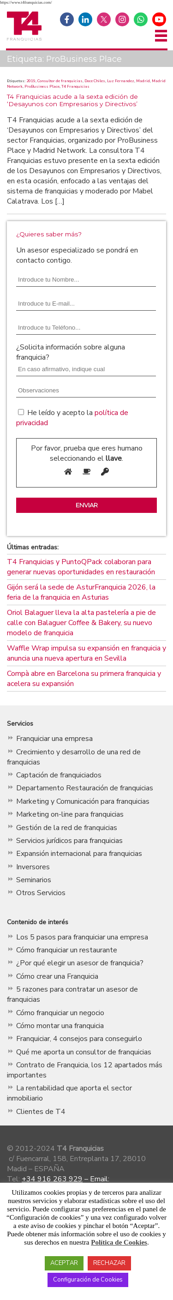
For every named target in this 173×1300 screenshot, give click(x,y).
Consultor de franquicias (60, 81)
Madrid (143, 81)
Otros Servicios (41, 893)
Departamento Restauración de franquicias (84, 788)
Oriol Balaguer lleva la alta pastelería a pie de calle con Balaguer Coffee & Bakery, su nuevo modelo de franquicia (81, 623)
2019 (31, 81)
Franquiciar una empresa (54, 739)
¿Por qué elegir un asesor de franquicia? (79, 963)
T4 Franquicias (75, 86)
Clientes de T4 (41, 1112)
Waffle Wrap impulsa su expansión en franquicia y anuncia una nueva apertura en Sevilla (86, 653)
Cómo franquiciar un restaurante (66, 950)
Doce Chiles (94, 81)
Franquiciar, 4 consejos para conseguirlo (79, 1039)
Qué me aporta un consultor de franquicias (83, 1052)
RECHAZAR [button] (109, 1263)
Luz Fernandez (120, 81)
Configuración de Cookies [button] (88, 1280)
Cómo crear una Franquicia (57, 976)
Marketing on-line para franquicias (70, 814)
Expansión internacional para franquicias (79, 854)
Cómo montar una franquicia (60, 1026)
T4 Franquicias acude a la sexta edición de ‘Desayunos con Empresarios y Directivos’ (72, 100)
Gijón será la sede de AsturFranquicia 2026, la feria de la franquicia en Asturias (81, 592)
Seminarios (33, 880)
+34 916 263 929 (52, 1179)
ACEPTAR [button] (64, 1263)
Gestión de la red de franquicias (66, 828)
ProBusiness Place (42, 86)
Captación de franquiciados (58, 775)
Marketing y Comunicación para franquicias (82, 801)
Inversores (33, 867)
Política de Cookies (119, 1242)
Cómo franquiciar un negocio (60, 1013)
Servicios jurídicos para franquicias (69, 841)
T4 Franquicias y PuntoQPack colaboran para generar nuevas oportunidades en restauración (81, 567)
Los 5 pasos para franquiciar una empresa (82, 937)
